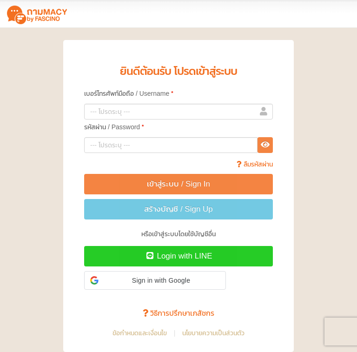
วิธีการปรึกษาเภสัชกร (178, 313)
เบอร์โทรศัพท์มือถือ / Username (128, 93)
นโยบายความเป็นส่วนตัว (213, 333)
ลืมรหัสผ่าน (255, 164)
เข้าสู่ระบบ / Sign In (178, 183)
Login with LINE (178, 256)
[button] (155, 280)
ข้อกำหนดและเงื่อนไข (139, 333)
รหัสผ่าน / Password (114, 127)
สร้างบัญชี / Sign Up (178, 209)
